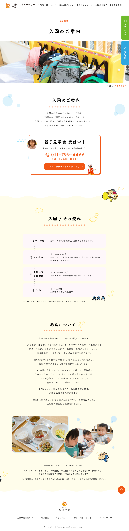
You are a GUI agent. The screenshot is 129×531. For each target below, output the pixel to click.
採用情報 (45, 518)
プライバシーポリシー (84, 518)
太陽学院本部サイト (26, 518)
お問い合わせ (62, 518)
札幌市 (39, 301)
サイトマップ (106, 518)
